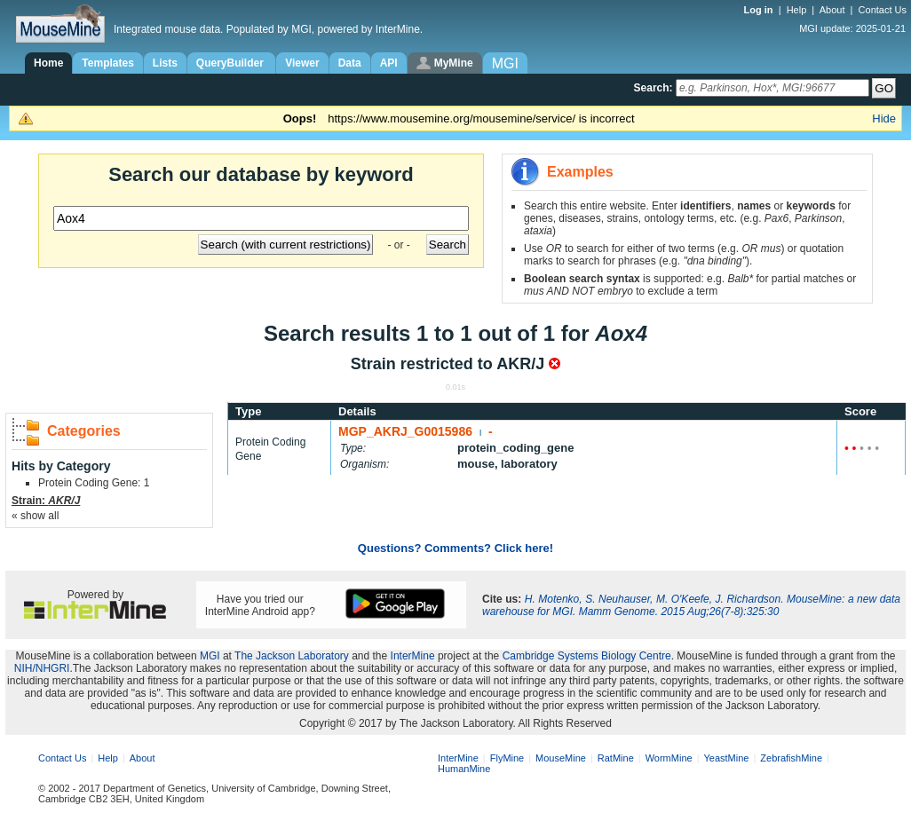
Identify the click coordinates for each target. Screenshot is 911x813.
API (389, 63)
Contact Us (883, 9)
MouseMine (560, 758)
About (832, 9)
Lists (165, 63)
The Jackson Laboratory (291, 656)
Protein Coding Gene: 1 (93, 483)
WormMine (669, 758)
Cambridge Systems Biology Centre (587, 656)
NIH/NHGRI (42, 668)
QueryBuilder (231, 63)
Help (797, 9)
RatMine (616, 758)
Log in (760, 9)
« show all (35, 515)
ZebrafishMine (791, 758)
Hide (884, 118)
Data (349, 63)
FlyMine (507, 758)
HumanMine (464, 768)
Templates (107, 63)
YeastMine (726, 758)
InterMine (413, 656)
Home (48, 63)
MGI (210, 656)
